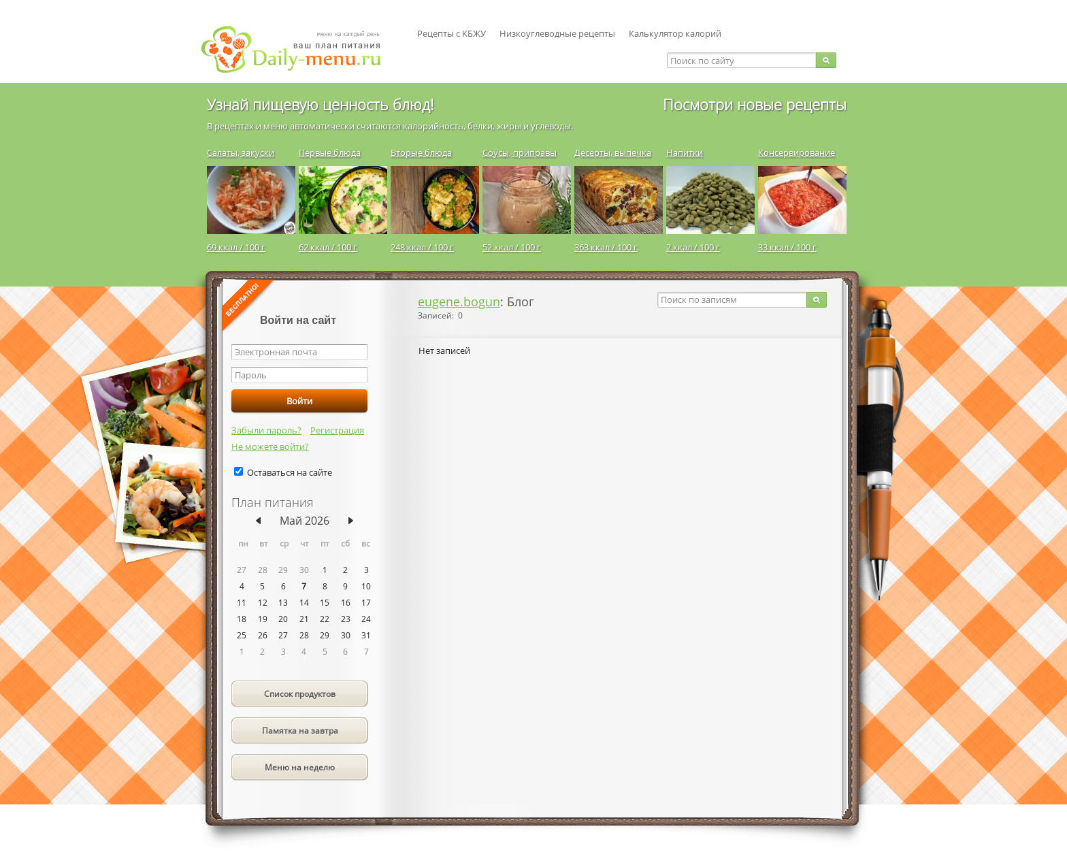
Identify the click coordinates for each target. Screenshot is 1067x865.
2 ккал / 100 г (693, 247)
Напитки (684, 152)
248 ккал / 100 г (422, 247)
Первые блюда (330, 152)
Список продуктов (299, 694)
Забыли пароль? (266, 430)
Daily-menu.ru (299, 49)
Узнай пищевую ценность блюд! (320, 104)
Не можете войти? (270, 446)
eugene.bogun (459, 301)
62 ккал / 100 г (328, 247)
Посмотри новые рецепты (755, 104)
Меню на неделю (300, 767)
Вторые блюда (421, 152)
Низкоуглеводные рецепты (557, 33)
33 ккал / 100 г (787, 247)
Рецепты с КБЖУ (451, 33)
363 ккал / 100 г (606, 247)
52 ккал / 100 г (511, 247)
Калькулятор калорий (675, 33)
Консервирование (796, 152)
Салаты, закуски (240, 152)
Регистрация (337, 430)
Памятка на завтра (300, 730)
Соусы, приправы (519, 152)
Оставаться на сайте (289, 472)
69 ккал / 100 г (236, 247)
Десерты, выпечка (612, 152)
